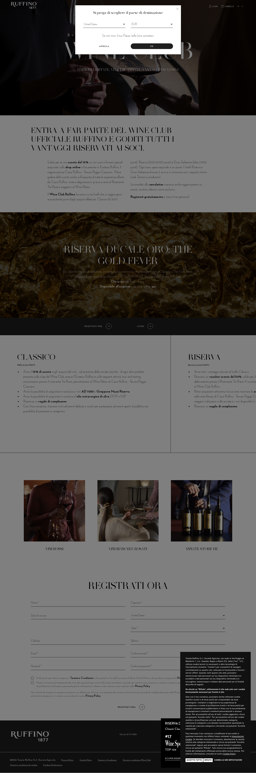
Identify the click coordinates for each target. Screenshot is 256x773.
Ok (151, 46)
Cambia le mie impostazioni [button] (228, 760)
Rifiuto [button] (208, 760)
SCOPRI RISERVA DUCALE (179, 758)
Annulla (104, 46)
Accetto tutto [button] (194, 760)
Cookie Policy (229, 754)
